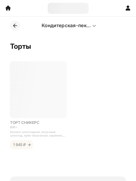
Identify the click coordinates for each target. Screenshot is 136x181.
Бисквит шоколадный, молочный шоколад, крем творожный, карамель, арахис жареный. (36, 133)
